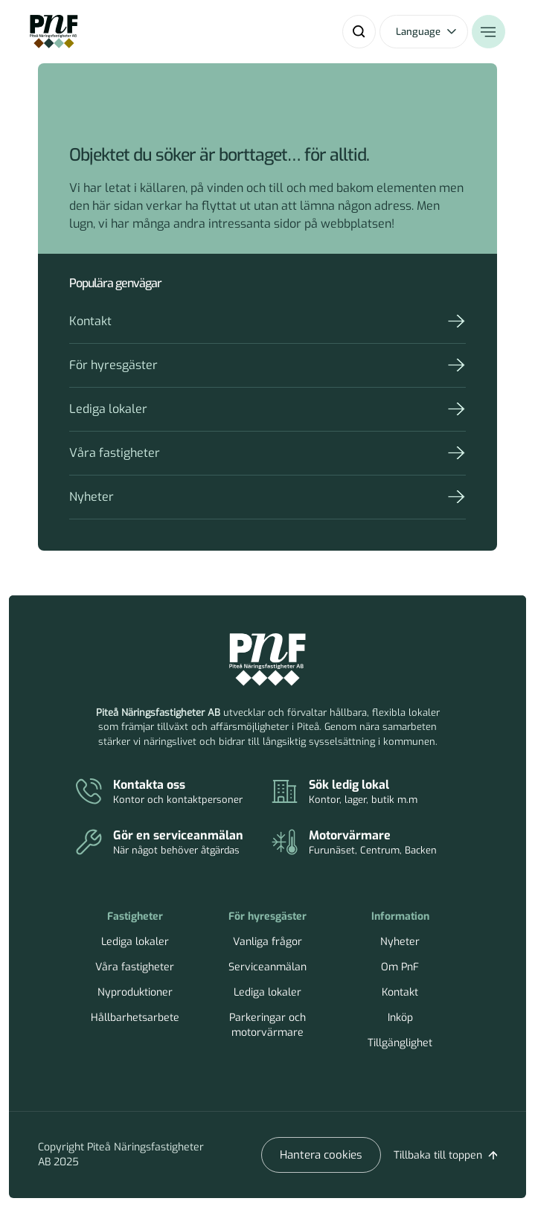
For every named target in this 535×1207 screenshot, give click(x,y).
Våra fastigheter (114, 453)
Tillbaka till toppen (438, 1155)
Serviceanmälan (267, 967)
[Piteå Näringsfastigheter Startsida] (267, 660)
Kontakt (90, 321)
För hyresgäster (113, 365)
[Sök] (359, 31)
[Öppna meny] (488, 31)
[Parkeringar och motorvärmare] (369, 843)
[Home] (54, 31)
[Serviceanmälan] (174, 843)
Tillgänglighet (400, 1043)
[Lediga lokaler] (369, 792)
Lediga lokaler (108, 409)
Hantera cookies (321, 1154)
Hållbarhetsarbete (135, 1018)
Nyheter (91, 497)
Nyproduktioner (135, 992)
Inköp (400, 1018)
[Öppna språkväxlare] (423, 31)
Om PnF (400, 967)
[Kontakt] (174, 792)
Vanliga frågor (267, 942)
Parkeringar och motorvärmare (267, 1025)
